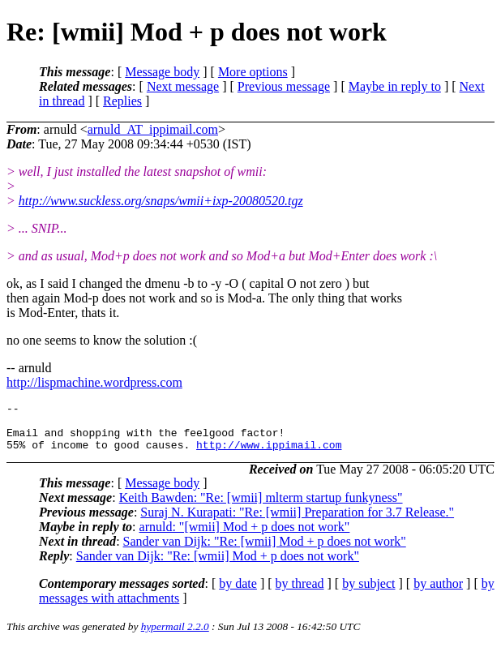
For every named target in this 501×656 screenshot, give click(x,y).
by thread (300, 593)
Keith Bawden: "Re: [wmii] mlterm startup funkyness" (261, 507)
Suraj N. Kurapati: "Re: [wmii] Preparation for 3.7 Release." (297, 522)
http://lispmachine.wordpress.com (94, 382)
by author (438, 593)
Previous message (284, 86)
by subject (368, 593)
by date (238, 593)
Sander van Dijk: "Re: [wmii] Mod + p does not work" (264, 551)
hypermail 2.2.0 (175, 636)
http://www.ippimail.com (268, 454)
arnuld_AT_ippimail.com (153, 129)
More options (253, 72)
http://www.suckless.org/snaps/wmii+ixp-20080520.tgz (161, 201)
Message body (162, 72)
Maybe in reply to (395, 86)
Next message (183, 86)
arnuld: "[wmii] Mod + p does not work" (244, 536)
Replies (122, 101)
